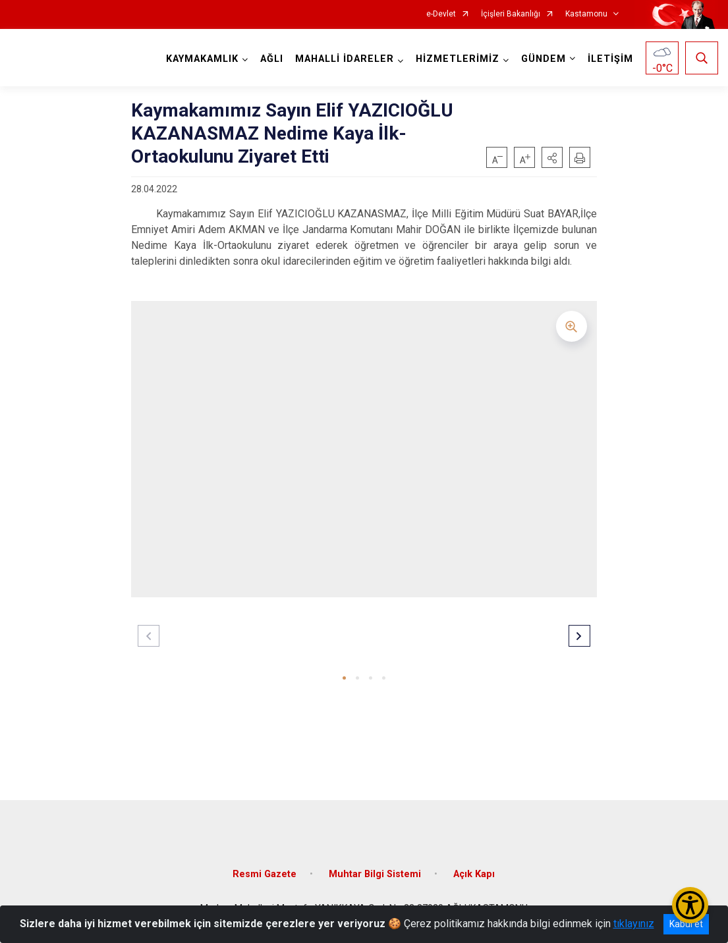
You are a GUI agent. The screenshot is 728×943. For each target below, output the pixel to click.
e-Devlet (441, 14)
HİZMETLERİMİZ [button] (457, 59)
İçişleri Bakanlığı (510, 14)
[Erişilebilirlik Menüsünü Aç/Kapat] (690, 905)
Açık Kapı (474, 874)
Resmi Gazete (264, 874)
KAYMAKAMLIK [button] (202, 59)
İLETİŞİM (610, 59)
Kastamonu (586, 14)
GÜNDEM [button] (543, 59)
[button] (552, 157)
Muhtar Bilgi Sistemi (375, 874)
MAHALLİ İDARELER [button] (344, 59)
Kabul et (686, 924)
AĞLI (271, 59)
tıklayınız (633, 923)
